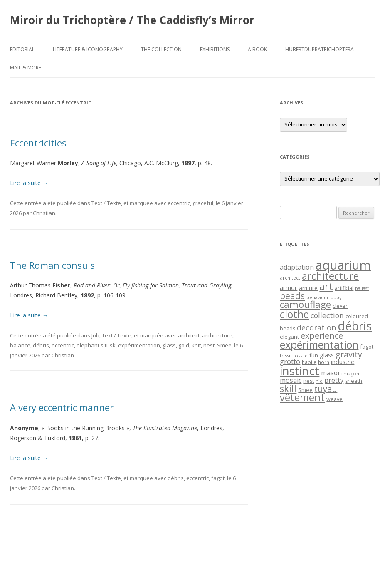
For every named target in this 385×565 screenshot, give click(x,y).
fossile (300, 355)
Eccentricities (38, 142)
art (326, 286)
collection (327, 315)
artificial (344, 288)
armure (308, 288)
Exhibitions (215, 49)
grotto (290, 361)
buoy (336, 297)
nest (209, 345)
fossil (285, 355)
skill (288, 388)
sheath (353, 380)
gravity (349, 354)
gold (183, 345)
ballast (362, 288)
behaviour (317, 297)
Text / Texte (106, 203)
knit (196, 345)
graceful (202, 203)
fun (313, 355)
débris (41, 345)
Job (95, 335)
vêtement (302, 397)
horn (323, 362)
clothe (294, 314)
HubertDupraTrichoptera (319, 49)
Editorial (22, 49)
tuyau (325, 388)
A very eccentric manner (62, 407)
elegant (289, 336)
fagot (218, 478)
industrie (342, 362)
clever (340, 306)
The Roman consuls (52, 265)
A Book (257, 49)
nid (319, 381)
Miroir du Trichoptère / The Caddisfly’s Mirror (132, 19)
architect (189, 335)
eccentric (179, 203)
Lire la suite (29, 183)
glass (169, 345)
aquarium (343, 265)
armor (288, 287)
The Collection (161, 49)
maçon (351, 373)
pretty (333, 380)
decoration (316, 327)
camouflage (305, 304)
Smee (224, 345)
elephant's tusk (96, 345)
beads (292, 296)
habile (309, 362)
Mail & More (25, 67)
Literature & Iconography (88, 49)
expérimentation (139, 345)
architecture (217, 335)
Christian (44, 213)
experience (322, 335)
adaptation (297, 267)
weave (334, 399)
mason (331, 372)
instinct (299, 371)
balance (20, 345)
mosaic (290, 380)
